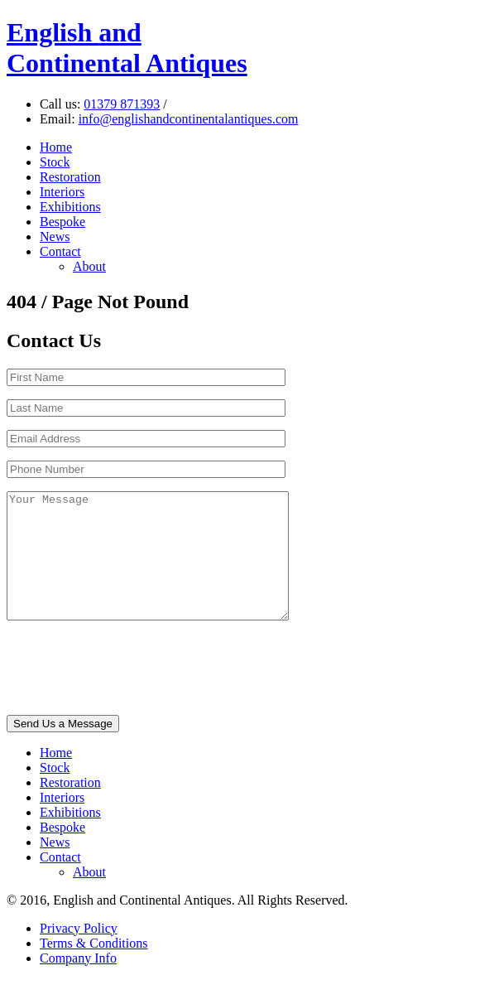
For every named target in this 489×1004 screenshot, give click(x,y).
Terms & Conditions (93, 968)
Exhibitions (70, 207)
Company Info (78, 983)
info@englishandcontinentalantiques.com (189, 119)
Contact (60, 251)
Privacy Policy (78, 953)
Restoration (70, 177)
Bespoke (62, 222)
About (89, 266)
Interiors (62, 192)
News (55, 236)
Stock (55, 162)
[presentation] (132, 694)
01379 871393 (122, 104)
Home (56, 147)
